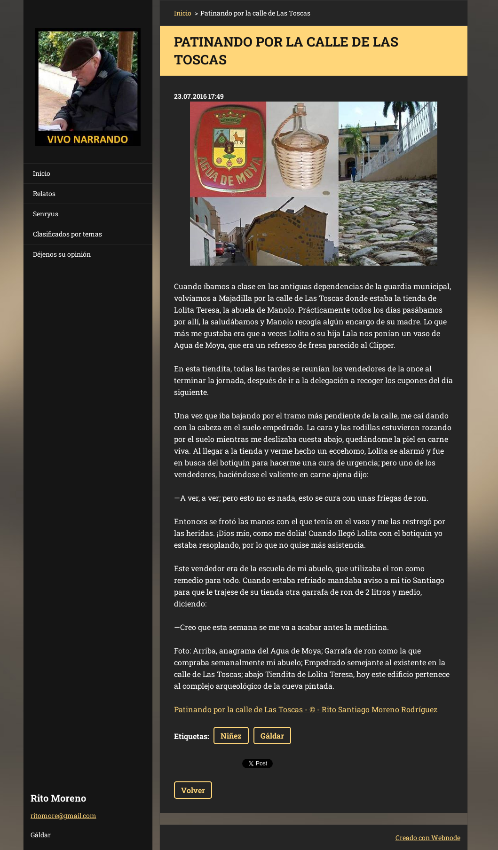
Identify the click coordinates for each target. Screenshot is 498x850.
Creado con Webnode (427, 837)
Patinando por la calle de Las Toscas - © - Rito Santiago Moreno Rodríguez (305, 709)
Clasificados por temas (67, 233)
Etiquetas (190, 736)
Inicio (41, 173)
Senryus (45, 213)
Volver (193, 790)
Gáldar (272, 735)
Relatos (44, 193)
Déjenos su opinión (62, 254)
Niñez (231, 735)
